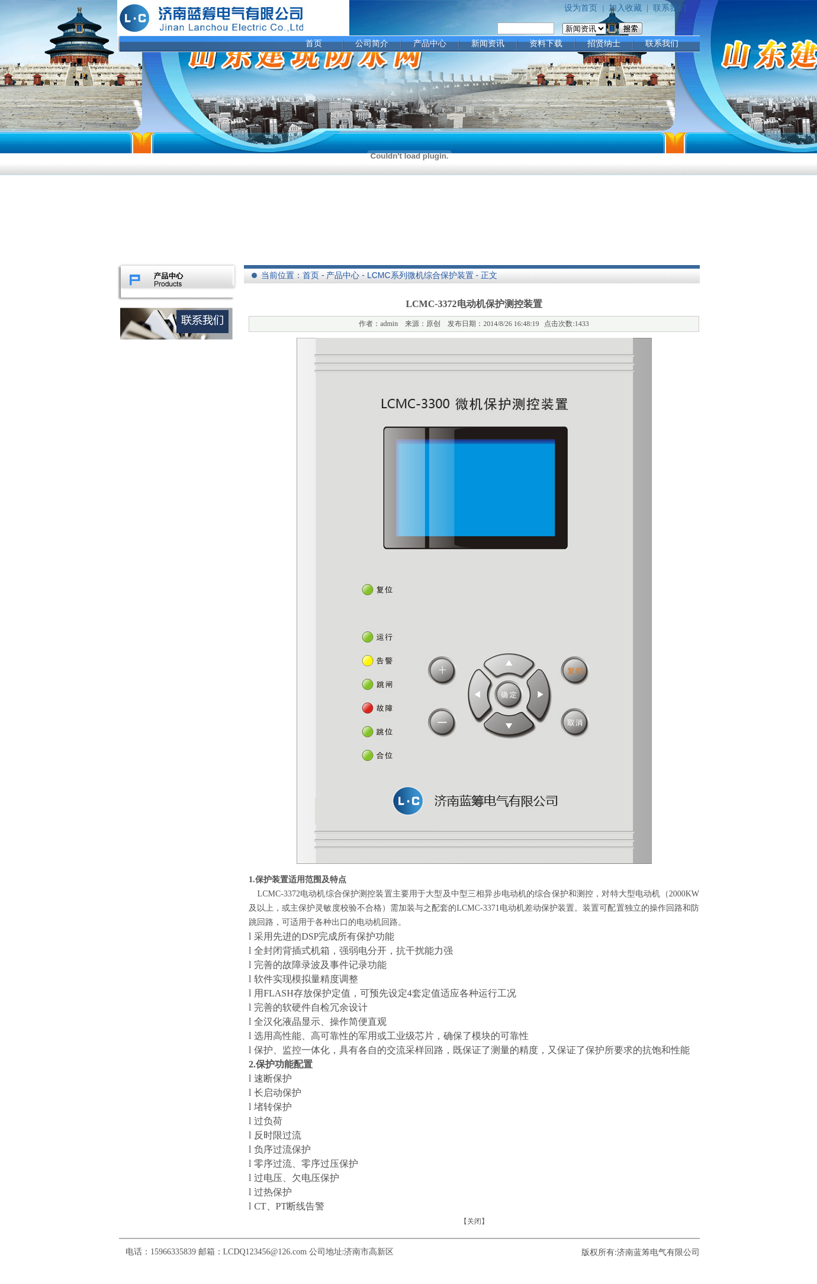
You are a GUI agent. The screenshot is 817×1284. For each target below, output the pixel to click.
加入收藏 (625, 8)
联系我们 (669, 8)
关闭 (474, 1221)
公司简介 (371, 43)
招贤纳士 (603, 43)
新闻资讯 (487, 43)
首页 (313, 43)
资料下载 (545, 43)
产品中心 (429, 43)
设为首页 (580, 8)
